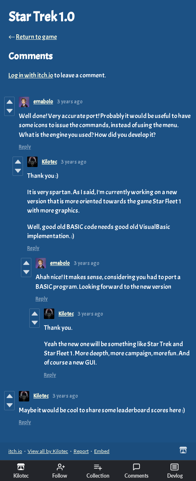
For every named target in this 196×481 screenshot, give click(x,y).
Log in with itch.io (30, 75)
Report (81, 451)
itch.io (15, 451)
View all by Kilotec (48, 451)
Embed (101, 451)
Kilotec (49, 162)
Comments (136, 471)
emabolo (43, 101)
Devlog (175, 471)
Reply (25, 147)
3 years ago (70, 101)
